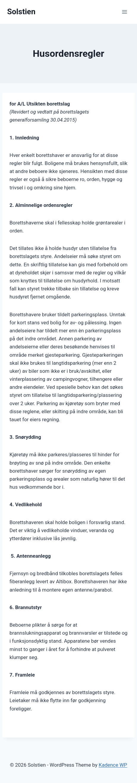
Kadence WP (113, 765)
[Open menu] (124, 11)
